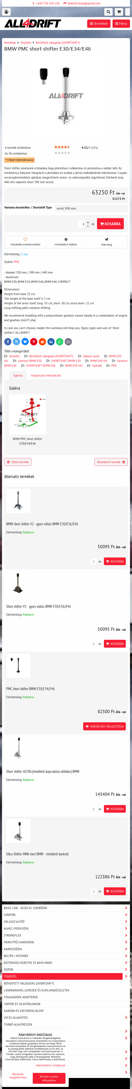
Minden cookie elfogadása (49, 1078)
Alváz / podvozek (67, 928)
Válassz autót (91, 356)
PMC (114, 365)
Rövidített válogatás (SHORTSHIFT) (51, 356)
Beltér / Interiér (67, 956)
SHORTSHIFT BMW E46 (40, 365)
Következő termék (111, 462)
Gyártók (97, 365)
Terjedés (14, 356)
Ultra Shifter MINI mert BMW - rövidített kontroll (37, 853)
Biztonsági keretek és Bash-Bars (67, 962)
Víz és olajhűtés (67, 1017)
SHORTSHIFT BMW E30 (66, 361)
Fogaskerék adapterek (21, 997)
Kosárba (110, 223)
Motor (67, 969)
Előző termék (18, 462)
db (95, 561)
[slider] (62, 147)
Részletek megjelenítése (18, 1075)
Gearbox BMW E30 (30, 361)
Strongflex (67, 935)
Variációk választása (104, 726)
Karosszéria (67, 949)
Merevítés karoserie (67, 942)
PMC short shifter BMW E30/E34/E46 (30, 688)
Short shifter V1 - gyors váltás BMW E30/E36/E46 (38, 606)
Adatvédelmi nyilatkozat (50, 1065)
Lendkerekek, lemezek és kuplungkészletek (36, 990)
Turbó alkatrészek (18, 1024)
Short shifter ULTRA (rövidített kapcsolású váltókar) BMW (42, 771)
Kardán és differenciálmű (24, 1011)
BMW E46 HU (98, 361)
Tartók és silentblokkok (22, 1004)
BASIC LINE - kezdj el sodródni (67, 908)
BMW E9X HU (73, 365)
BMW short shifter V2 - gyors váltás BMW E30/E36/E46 (42, 523)
